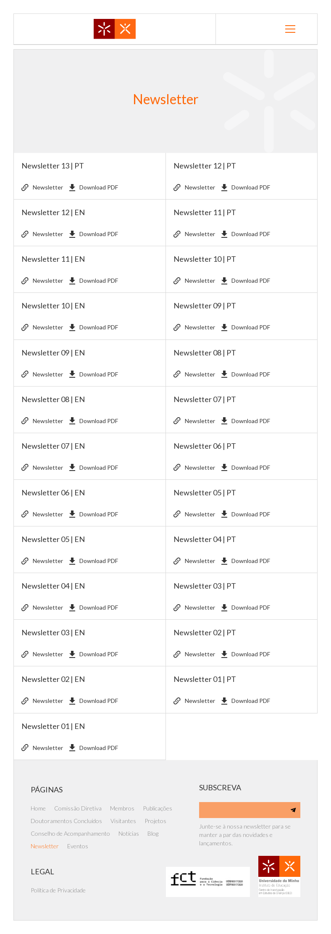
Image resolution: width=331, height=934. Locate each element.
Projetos (155, 820)
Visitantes (123, 820)
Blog (152, 833)
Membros (122, 808)
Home (38, 808)
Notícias (128, 833)
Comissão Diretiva (78, 808)
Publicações (157, 808)
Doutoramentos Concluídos (66, 820)
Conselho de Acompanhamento (70, 833)
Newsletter (45, 846)
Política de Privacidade (58, 890)
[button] (290, 29)
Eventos (77, 846)
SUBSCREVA (220, 787)
